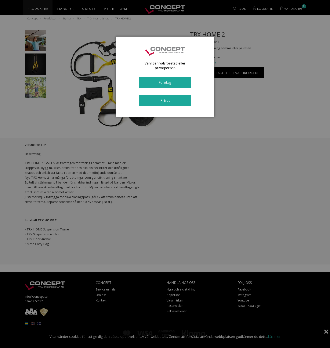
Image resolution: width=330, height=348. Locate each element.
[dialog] (165, 76)
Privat (165, 100)
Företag (165, 82)
